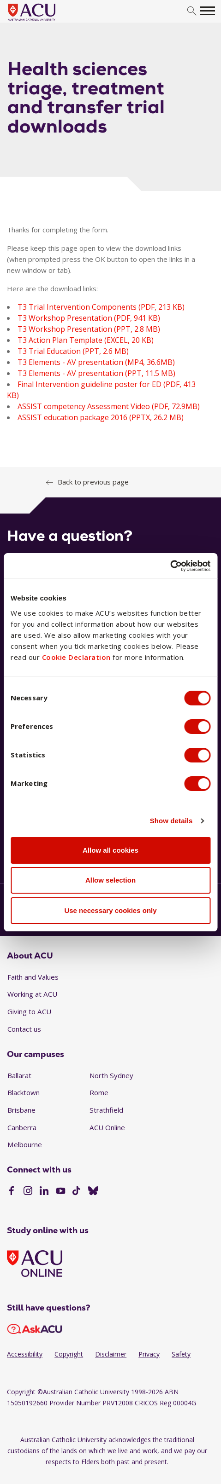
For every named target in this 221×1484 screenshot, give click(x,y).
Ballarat (19, 1075)
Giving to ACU (29, 1011)
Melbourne (24, 1144)
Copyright (68, 1354)
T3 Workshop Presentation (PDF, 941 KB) (89, 318)
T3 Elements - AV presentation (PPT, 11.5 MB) (96, 373)
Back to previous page (93, 481)
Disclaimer (110, 1354)
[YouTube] (60, 1191)
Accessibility (24, 1354)
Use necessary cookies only (110, 910)
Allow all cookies (110, 850)
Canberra (21, 1127)
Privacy (149, 1354)
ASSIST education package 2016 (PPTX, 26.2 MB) (101, 417)
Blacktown (23, 1092)
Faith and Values (33, 977)
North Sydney (111, 1075)
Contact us (24, 1029)
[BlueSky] (93, 1191)
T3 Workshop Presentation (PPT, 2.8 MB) (89, 329)
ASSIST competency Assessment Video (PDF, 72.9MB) (109, 406)
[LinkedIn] (44, 1191)
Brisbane (21, 1109)
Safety (181, 1354)
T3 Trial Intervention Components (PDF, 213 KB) (101, 307)
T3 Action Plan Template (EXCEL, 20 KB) (86, 340)
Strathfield (106, 1109)
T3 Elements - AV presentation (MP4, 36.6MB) (96, 362)
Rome (99, 1092)
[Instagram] (28, 1191)
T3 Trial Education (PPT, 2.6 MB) (73, 351)
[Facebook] (11, 1191)
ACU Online (107, 1127)
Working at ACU (32, 994)
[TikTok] (76, 1191)
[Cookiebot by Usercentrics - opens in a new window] (170, 566)
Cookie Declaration (76, 657)
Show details (171, 821)
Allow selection (110, 880)
